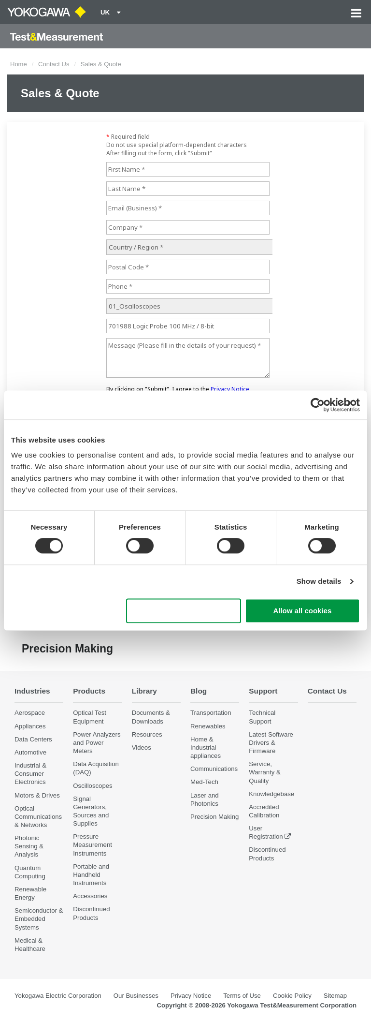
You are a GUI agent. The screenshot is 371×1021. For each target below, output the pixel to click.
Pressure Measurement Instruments (92, 845)
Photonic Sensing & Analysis (28, 846)
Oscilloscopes (92, 785)
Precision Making (214, 816)
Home (18, 64)
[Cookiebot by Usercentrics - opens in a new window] (317, 405)
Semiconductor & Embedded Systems (38, 919)
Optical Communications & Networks (38, 817)
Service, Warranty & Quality (264, 772)
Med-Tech (204, 781)
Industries (32, 691)
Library (144, 691)
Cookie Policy (292, 995)
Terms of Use (242, 995)
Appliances (30, 726)
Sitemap (335, 995)
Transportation (210, 712)
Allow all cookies (302, 611)
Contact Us (53, 64)
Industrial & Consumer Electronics (30, 773)
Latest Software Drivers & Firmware (271, 743)
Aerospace (29, 712)
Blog (198, 691)
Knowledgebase (271, 794)
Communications (214, 768)
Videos (141, 747)
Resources (147, 734)
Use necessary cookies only (183, 611)
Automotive (30, 752)
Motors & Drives (37, 795)
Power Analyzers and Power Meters (96, 743)
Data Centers (33, 739)
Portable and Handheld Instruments (91, 875)
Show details (319, 581)
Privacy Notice (191, 995)
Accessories (90, 896)
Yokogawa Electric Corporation (57, 995)
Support (263, 691)
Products (89, 691)
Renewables (208, 726)
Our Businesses (136, 995)
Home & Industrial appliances (205, 747)
